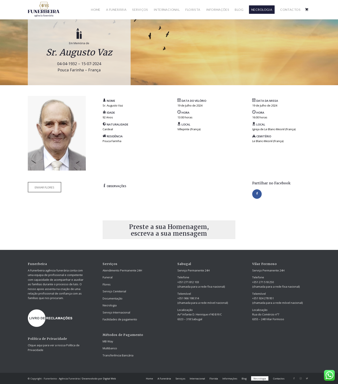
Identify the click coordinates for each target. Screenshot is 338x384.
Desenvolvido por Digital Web (99, 378)
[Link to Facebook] (294, 378)
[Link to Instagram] (300, 378)
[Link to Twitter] (307, 378)
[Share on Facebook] (257, 194)
